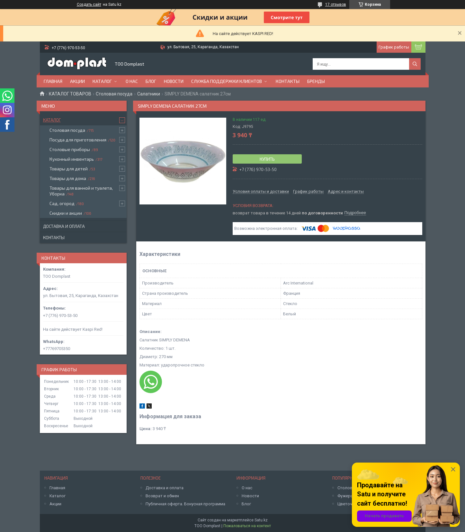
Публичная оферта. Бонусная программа (185, 503)
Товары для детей (68, 168)
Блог (151, 81)
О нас (132, 81)
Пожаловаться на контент (247, 526)
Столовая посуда (114, 93)
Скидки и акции (65, 213)
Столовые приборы (69, 149)
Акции (77, 81)
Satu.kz (261, 520)
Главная (53, 81)
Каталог (102, 81)
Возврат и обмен (162, 495)
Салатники (148, 93)
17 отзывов (335, 4)
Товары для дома (67, 178)
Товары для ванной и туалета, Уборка (81, 190)
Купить (267, 159)
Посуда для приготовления (77, 139)
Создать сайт (89, 4)
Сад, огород (62, 203)
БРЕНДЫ (316, 81)
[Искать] (415, 64)
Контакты (288, 81)
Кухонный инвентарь (71, 159)
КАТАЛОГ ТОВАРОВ (70, 93)
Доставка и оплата (64, 226)
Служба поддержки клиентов (226, 81)
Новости (173, 81)
